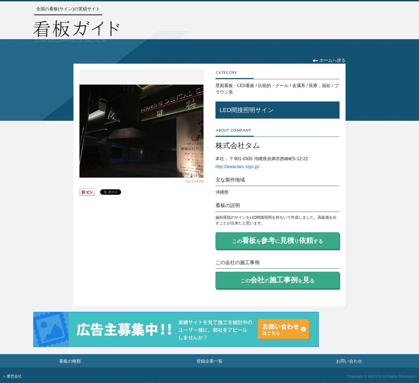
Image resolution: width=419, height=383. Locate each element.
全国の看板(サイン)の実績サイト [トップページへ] (68, 9)
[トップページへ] (76, 30)
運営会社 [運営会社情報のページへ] (14, 376)
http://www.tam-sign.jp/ (237, 166)
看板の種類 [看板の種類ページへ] (70, 361)
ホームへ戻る (329, 60)
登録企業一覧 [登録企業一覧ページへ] (209, 361)
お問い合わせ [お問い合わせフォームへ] (349, 361)
